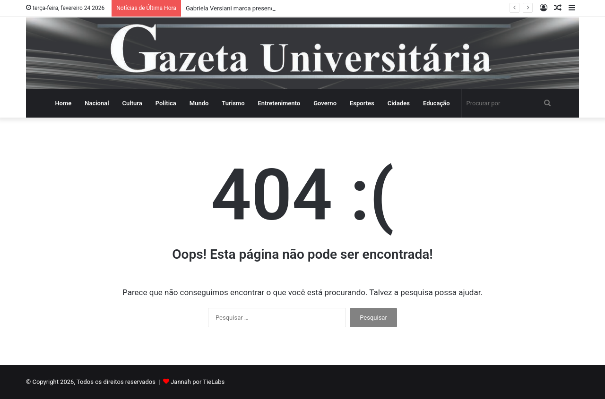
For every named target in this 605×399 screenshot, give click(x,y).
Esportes (362, 103)
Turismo (233, 103)
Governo (325, 103)
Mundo (199, 103)
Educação (436, 103)
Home (63, 103)
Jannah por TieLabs (198, 381)
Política (166, 103)
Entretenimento (279, 103)
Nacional (97, 103)
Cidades (399, 103)
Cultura (132, 103)
